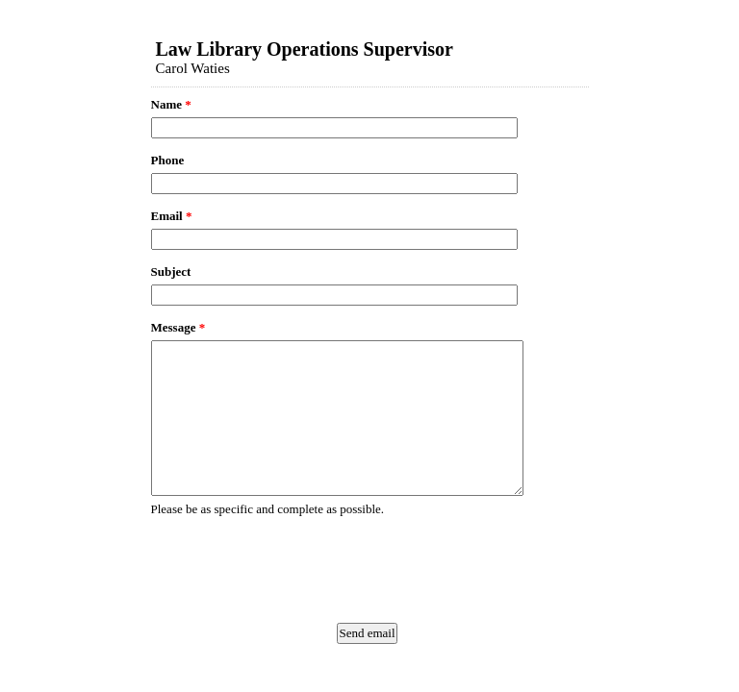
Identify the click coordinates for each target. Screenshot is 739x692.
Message (178, 327)
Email (171, 216)
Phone (168, 160)
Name (171, 104)
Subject (171, 271)
